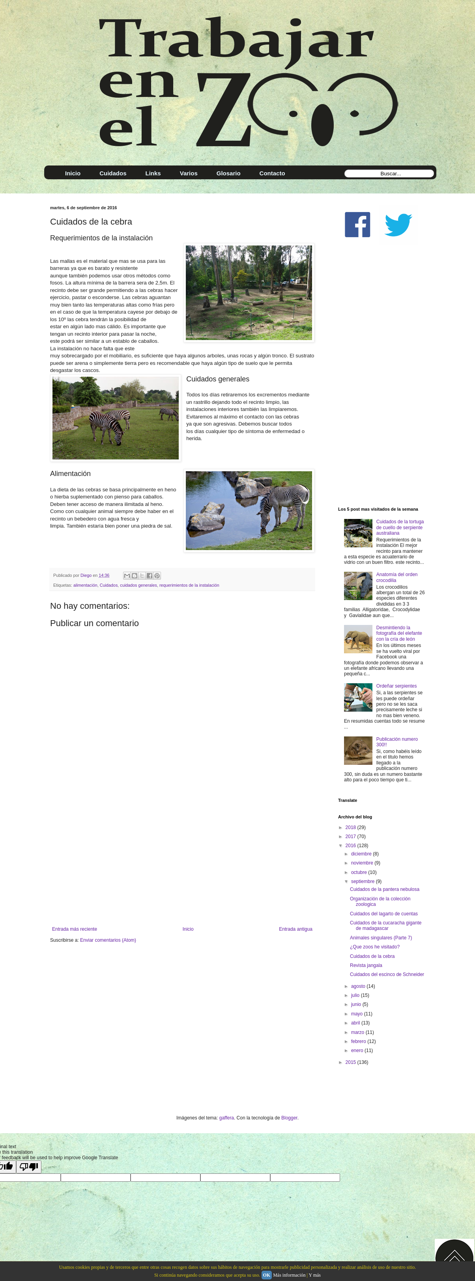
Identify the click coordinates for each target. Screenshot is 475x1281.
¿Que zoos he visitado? (375, 947)
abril (356, 1023)
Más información (289, 1275)
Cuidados (109, 585)
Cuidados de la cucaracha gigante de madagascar (385, 925)
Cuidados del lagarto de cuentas (384, 914)
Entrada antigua (295, 929)
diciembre (362, 854)
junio (357, 1004)
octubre (359, 872)
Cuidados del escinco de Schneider (387, 974)
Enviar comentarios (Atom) (108, 940)
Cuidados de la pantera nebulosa (384, 889)
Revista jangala (366, 965)
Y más (315, 1275)
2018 (351, 827)
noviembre (362, 863)
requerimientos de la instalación (189, 585)
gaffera (226, 1118)
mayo (357, 1014)
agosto (359, 986)
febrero (359, 1041)
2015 (351, 1062)
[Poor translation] (28, 1166)
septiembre (363, 881)
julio (356, 995)
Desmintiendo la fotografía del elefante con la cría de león (399, 633)
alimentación (85, 585)
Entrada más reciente (74, 929)
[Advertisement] (182, 861)
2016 (351, 845)
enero (358, 1050)
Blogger (289, 1118)
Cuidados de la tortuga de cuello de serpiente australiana (400, 527)
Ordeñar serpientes (396, 686)
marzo (358, 1032)
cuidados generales (138, 585)
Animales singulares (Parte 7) (381, 938)
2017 (351, 836)
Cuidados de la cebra (372, 956)
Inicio (188, 929)
